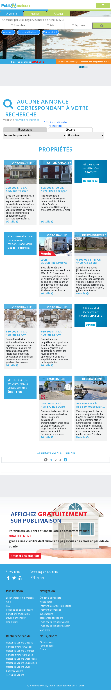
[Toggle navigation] (103, 5)
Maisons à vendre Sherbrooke (21, 658)
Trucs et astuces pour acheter (55, 625)
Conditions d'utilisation (18, 613)
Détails (10, 221)
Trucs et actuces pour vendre (54, 621)
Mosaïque (25, 129)
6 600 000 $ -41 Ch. (88, 259)
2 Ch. (44, 259)
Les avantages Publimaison (20, 597)
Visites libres (46, 601)
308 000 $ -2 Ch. (16, 187)
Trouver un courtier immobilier (55, 605)
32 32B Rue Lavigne (54, 263)
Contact (43, 649)
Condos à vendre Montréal (19, 654)
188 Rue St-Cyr (16, 334)
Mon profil (45, 630)
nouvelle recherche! (27, 119)
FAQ (8, 605)
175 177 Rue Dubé (53, 406)
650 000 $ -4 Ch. (16, 331)
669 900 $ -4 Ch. (51, 331)
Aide (8, 601)
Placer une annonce (27, 61)
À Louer (58, 13)
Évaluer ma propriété (50, 597)
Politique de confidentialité (19, 609)
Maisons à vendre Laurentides (21, 662)
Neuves (35, 13)
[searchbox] (55, 20)
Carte (70, 129)
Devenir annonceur (16, 617)
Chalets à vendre (14, 670)
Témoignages (46, 645)
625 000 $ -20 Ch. (52, 187)
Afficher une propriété (25, 556)
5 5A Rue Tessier (17, 191)
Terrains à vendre (15, 674)
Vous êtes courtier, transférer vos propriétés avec (83, 62)
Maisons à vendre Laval (18, 666)
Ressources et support (51, 617)
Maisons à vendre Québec (19, 642)
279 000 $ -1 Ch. (51, 403)
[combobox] (55, 20)
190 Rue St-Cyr (51, 334)
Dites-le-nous (46, 642)
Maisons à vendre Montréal (20, 650)
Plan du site (12, 621)
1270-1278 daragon (54, 191)
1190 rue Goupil (86, 263)
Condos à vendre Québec (19, 646)
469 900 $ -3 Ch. (86, 403)
